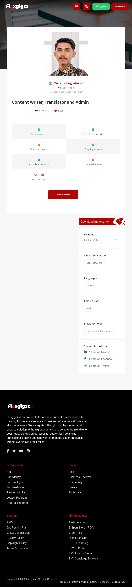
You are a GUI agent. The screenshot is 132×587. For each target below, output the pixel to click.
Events (73, 487)
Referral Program (17, 503)
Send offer (63, 194)
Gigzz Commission (18, 532)
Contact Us (118, 581)
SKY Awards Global (80, 553)
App (9, 472)
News (93, 581)
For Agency (14, 477)
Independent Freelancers (99, 330)
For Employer (15, 482)
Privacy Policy (15, 538)
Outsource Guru (78, 538)
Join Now (120, 6)
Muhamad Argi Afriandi (68, 83)
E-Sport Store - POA (81, 527)
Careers (104, 581)
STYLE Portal (77, 548)
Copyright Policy (17, 543)
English (90, 285)
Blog (71, 472)
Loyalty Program (17, 497)
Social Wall (75, 492)
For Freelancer (16, 487)
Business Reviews (80, 477)
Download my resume (95, 221)
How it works (80, 581)
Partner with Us (16, 492)
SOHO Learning (78, 543)
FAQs (10, 522)
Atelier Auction (77, 522)
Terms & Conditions (19, 548)
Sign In (101, 6)
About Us (64, 581)
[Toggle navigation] (76, 6)
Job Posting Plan (17, 527)
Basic (89, 308)
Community (75, 482)
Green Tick (75, 532)
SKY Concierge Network (83, 558)
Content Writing (94, 262)
